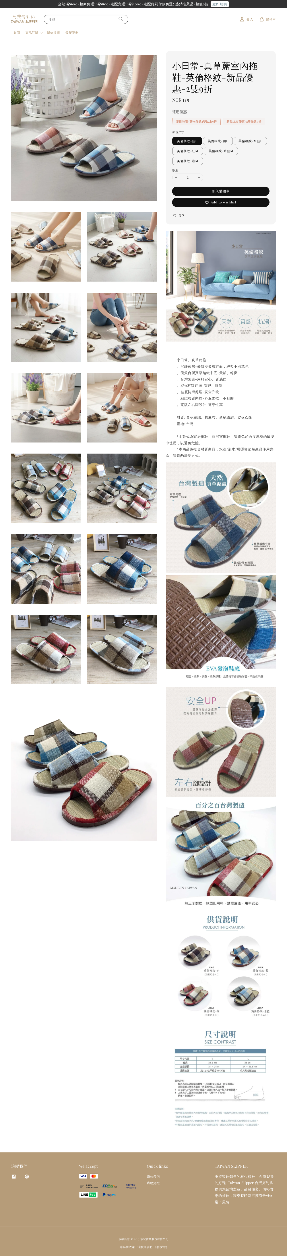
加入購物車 (221, 191)
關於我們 (161, 1247)
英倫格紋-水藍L (250, 141)
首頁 (17, 33)
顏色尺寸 (178, 132)
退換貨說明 (145, 1247)
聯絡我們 (153, 1177)
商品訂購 (31, 33)
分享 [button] (178, 215)
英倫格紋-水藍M (221, 151)
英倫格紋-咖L (218, 141)
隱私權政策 (127, 1247)
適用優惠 (179, 111)
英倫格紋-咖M (187, 161)
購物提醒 (53, 33)
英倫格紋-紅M (187, 151)
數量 (175, 170)
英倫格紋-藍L (187, 141)
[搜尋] (121, 19)
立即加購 (219, 4)
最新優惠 (71, 33)
